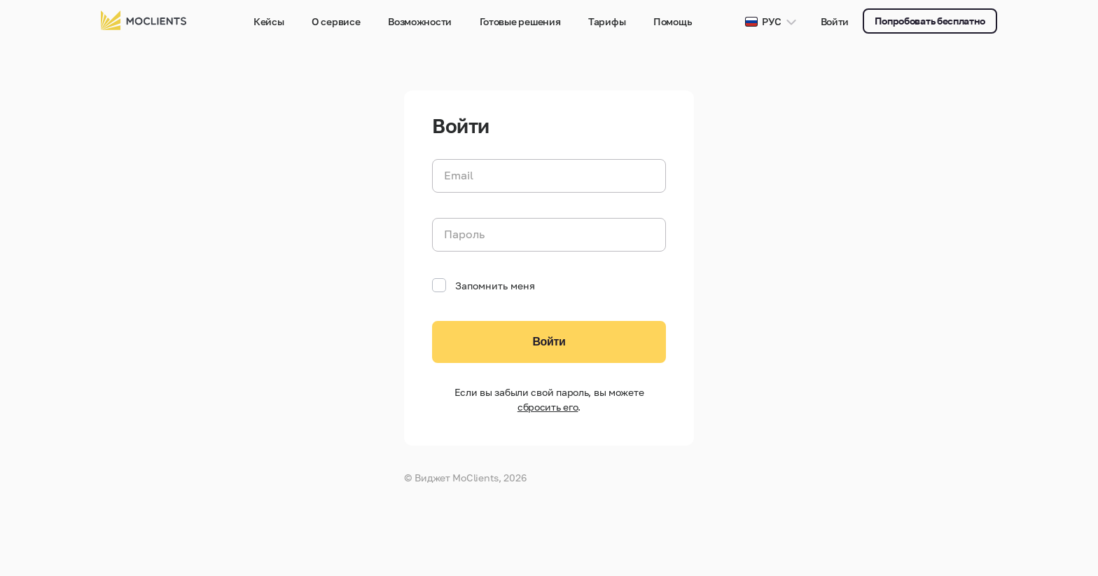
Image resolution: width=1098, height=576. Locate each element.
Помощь (672, 21)
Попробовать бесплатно (930, 21)
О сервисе (336, 21)
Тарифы (606, 21)
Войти (835, 21)
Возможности (420, 21)
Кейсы (268, 21)
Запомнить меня (483, 285)
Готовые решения (520, 21)
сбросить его (547, 407)
